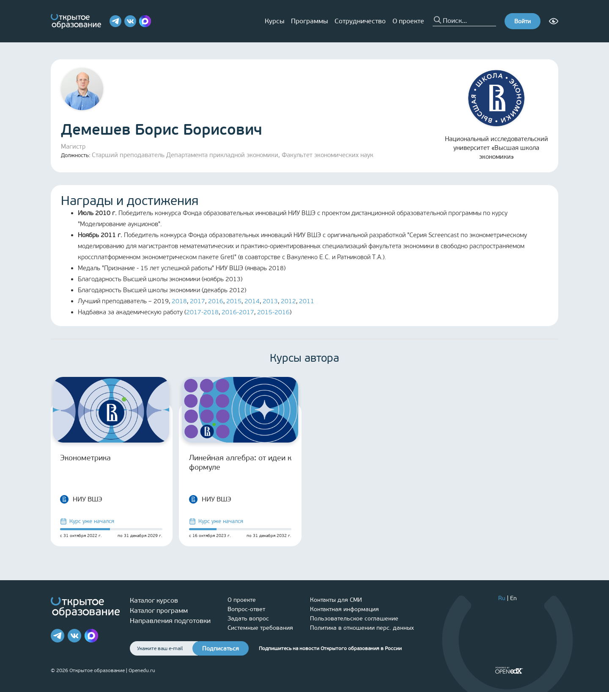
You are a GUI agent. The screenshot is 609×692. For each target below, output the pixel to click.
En (513, 598)
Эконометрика (85, 457)
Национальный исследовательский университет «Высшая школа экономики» (496, 115)
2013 (270, 301)
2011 (306, 301)
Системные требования (260, 627)
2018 (179, 301)
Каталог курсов (154, 600)
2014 (252, 301)
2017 (197, 301)
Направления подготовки (170, 621)
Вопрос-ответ (246, 609)
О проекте (408, 21)
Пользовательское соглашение (354, 618)
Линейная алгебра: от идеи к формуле (240, 462)
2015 (233, 301)
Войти (522, 21)
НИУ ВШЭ (81, 499)
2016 (215, 301)
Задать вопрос (248, 618)
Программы (309, 21)
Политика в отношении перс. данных (362, 627)
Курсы (274, 21)
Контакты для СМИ (336, 599)
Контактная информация (344, 609)
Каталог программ (159, 610)
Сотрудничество (360, 21)
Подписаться (220, 648)
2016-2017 (238, 312)
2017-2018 (202, 312)
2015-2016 (273, 312)
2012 (288, 301)
